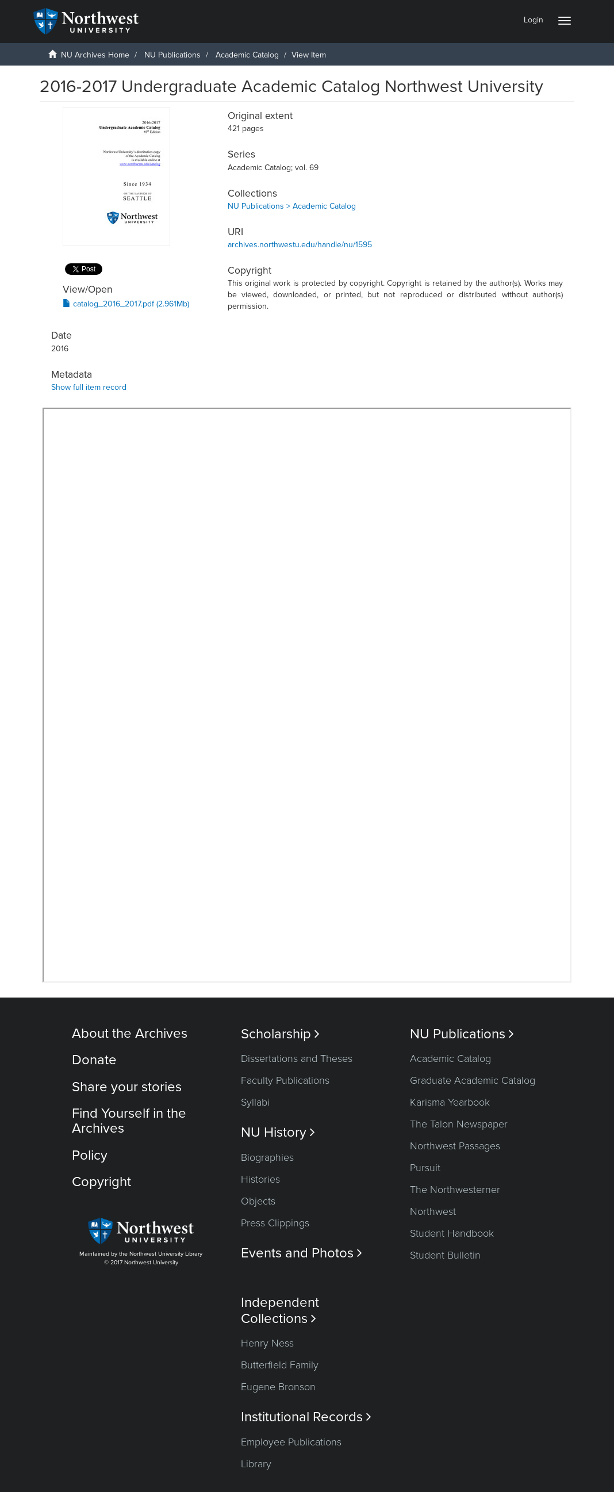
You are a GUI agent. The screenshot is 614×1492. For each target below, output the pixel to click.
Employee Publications (291, 1442)
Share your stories (127, 1087)
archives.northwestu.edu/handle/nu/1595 (300, 245)
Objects (258, 1201)
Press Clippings (275, 1223)
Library (256, 1464)
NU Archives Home (95, 55)
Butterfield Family (279, 1365)
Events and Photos (301, 1253)
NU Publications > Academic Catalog (292, 206)
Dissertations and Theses (296, 1058)
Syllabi (255, 1102)
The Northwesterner (455, 1189)
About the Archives (129, 1033)
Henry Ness (267, 1343)
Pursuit (425, 1167)
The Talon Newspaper (459, 1124)
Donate (94, 1060)
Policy (90, 1155)
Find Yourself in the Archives (129, 1121)
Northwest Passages (455, 1146)
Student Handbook (452, 1233)
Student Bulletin (445, 1255)
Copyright (101, 1181)
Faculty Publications (285, 1080)
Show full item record (88, 387)
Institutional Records (306, 1417)
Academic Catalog (247, 55)
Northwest (433, 1211)
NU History (278, 1132)
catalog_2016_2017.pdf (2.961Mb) (126, 304)
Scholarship (280, 1034)
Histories (260, 1179)
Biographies (267, 1157)
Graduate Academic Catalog (472, 1080)
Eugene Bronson (278, 1386)
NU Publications (172, 55)
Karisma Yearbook (450, 1102)
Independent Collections (280, 1310)
